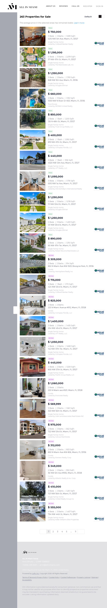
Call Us (75, 6)
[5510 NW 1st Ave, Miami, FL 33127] (32, 181)
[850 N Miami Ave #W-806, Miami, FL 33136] (32, 449)
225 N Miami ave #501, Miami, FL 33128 (65, 390)
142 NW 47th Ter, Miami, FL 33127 (62, 349)
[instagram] (44, 598)
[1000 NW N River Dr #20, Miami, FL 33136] (32, 98)
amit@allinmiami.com (50, 565)
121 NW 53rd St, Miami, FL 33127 (62, 225)
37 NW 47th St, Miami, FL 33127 (62, 59)
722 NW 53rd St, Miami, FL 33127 (62, 431)
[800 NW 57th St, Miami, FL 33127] (32, 367)
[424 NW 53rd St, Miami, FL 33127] (32, 284)
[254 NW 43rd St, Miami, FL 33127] (32, 325)
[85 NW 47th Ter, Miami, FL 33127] (32, 243)
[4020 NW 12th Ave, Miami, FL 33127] (32, 160)
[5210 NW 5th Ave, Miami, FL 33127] (32, 36)
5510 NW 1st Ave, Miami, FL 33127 (62, 183)
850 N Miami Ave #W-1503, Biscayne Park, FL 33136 (71, 266)
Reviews (63, 6)
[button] (22, 6)
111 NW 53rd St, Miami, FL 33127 (62, 204)
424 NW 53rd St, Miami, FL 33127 (62, 287)
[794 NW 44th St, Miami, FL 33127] (32, 511)
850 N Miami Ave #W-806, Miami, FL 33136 (67, 452)
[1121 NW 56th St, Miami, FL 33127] (32, 491)
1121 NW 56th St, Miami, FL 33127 (62, 493)
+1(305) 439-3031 (29, 565)
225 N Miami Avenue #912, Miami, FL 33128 (67, 307)
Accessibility (27, 580)
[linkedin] (28, 598)
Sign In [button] (99, 6)
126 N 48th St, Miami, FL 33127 (61, 121)
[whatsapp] (70, 598)
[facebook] (23, 598)
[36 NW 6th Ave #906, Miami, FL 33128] (32, 470)
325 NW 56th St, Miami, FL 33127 (62, 411)
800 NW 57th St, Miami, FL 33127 (62, 369)
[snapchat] (59, 598)
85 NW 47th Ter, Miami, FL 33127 (62, 245)
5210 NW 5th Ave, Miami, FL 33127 (63, 39)
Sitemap (94, 577)
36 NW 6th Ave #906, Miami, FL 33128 (65, 473)
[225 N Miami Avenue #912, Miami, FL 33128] (32, 305)
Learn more (79, 23)
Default (88, 17)
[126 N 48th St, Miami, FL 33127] (32, 119)
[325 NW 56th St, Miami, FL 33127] (32, 408)
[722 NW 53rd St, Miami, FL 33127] (32, 429)
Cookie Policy (54, 577)
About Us (50, 6)
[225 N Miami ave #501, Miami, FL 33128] (32, 387)
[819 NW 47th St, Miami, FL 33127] (32, 139)
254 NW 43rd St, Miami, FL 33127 (62, 328)
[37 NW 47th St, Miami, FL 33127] (32, 57)
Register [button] (87, 6)
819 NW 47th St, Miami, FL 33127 (62, 142)
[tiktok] (54, 598)
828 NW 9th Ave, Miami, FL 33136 (63, 80)
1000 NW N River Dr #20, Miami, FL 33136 (66, 101)
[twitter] (34, 598)
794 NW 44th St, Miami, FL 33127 (62, 514)
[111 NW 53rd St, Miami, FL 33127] (32, 201)
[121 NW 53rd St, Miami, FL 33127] (32, 222)
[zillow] (39, 598)
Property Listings (83, 577)
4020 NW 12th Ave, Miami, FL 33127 (63, 163)
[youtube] (49, 598)
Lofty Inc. (35, 573)
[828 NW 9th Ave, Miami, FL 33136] (32, 77)
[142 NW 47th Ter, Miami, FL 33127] (32, 346)
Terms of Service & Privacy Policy (35, 577)
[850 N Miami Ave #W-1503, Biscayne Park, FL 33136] (32, 263)
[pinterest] (64, 598)
